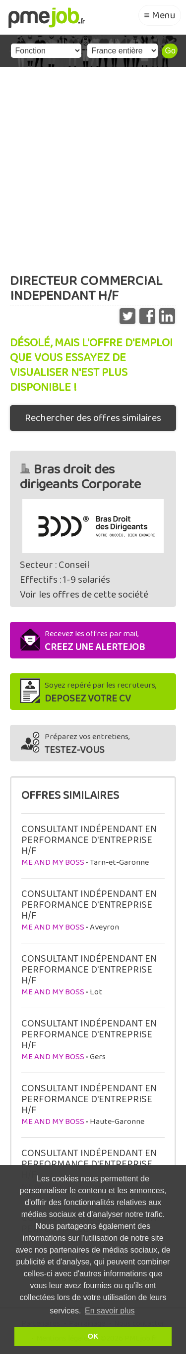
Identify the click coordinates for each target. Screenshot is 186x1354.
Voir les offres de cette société (84, 595)
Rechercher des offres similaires (93, 418)
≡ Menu (160, 15)
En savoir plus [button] (110, 1311)
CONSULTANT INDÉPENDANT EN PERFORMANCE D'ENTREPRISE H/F (89, 840)
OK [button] (93, 1336)
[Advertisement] (93, 164)
